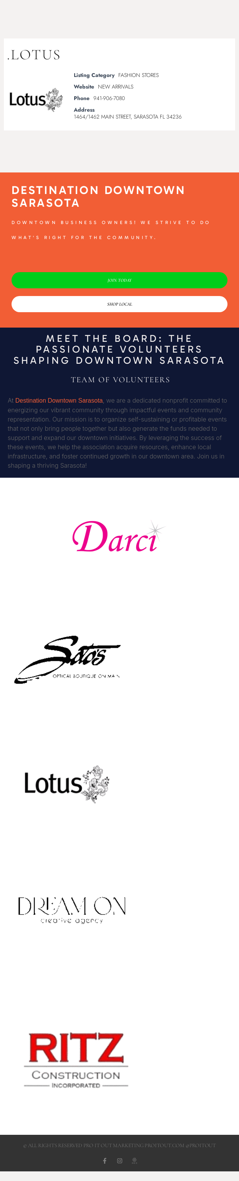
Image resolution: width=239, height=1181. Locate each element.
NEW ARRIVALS (115, 86)
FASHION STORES (138, 75)
